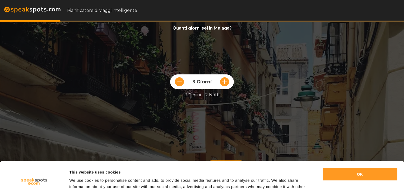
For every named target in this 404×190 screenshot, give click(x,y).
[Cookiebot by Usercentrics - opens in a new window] (34, 180)
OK (360, 146)
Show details (81, 179)
